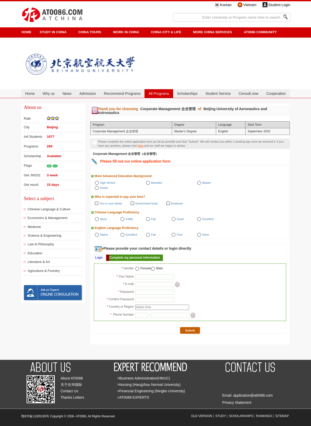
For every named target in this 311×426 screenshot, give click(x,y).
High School (107, 182)
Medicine (34, 227)
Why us (49, 93)
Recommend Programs (122, 93)
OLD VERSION (201, 416)
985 (49, 166)
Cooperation (276, 93)
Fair (153, 219)
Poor (180, 234)
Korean (225, 5)
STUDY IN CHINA (53, 32)
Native (104, 234)
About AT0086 (72, 378)
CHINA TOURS (89, 32)
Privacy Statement (236, 402)
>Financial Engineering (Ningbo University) (151, 391)
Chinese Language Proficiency (117, 212)
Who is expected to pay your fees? (120, 197)
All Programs (159, 93)
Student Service (218, 93)
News (66, 93)
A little (129, 219)
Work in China (126, 32)
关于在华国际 (71, 385)
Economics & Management (47, 218)
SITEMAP (282, 416)
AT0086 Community (260, 32)
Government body (146, 203)
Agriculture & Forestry (44, 271)
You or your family (110, 203)
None (103, 219)
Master (206, 182)
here (141, 145)
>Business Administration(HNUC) (143, 378)
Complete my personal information (134, 257)
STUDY (220, 416)
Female (145, 268)
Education (35, 253)
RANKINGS (264, 416)
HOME (26, 32)
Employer (177, 203)
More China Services (212, 32)
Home (30, 93)
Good (180, 219)
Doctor (104, 187)
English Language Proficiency (116, 228)
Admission (87, 93)
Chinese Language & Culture (49, 209)
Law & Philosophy (41, 244)
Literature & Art (39, 262)
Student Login (279, 5)
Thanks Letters (72, 397)
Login (99, 257)
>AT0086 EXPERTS (133, 397)
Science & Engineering (44, 235)
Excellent (208, 219)
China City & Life (166, 32)
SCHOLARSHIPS (241, 416)
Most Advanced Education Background (123, 176)
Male (159, 268)
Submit (190, 330)
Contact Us (69, 391)
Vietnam (249, 5)
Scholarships (187, 93)
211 (55, 166)
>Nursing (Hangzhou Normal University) (149, 385)
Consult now (248, 93)
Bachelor (156, 182)
